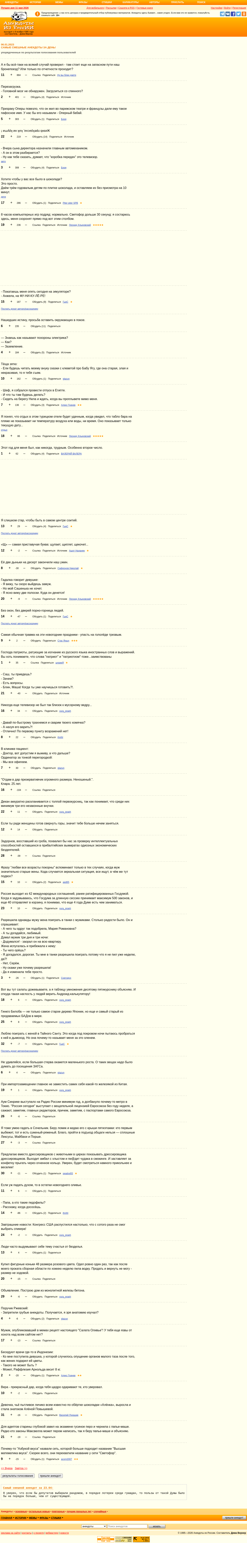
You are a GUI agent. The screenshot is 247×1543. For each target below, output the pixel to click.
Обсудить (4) (37, 97)
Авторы (154, 2)
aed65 (66, 882)
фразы (44, 1518)
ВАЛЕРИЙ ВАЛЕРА (71, 453)
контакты (27, 1533)
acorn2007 (66, 1459)
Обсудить (36, 568)
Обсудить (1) (37, 119)
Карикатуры (131, 2)
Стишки (107, 2)
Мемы (59, 2)
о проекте (39, 1533)
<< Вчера (7, 1468)
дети (3, 196)
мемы (33, 1518)
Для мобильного (95, 8)
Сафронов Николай (68, 568)
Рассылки (111, 8)
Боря (63, 119)
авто (3, 161)
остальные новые (39, 1511)
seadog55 (68, 1173)
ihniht (60, 737)
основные (21, 1511)
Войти (227, 8)
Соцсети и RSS (126, 8)
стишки (56, 1518)
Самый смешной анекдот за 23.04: (28, 1487)
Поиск (201, 2)
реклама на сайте (10, 1533)
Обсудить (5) (37, 352)
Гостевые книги (144, 8)
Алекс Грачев (68, 405)
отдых (4, 430)
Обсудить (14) (39, 136)
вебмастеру (52, 1533)
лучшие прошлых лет (79, 1511)
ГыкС (65, 302)
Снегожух (66, 978)
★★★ (74, 640)
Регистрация (239, 8)
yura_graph (65, 711)
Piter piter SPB (70, 203)
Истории (35, 2)
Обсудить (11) (38, 326)
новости (64, 1533)
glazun (66, 378)
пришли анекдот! (234, 1517)
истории (20, 1518)
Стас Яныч (63, 640)
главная (6, 1518)
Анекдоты (11, 2)
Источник (66, 97)
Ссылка (36, 75)
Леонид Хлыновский (80, 225)
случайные (100, 1511)
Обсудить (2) (39, 882)
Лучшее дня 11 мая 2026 (15, 8)
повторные (58, 1511)
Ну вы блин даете (66, 75)
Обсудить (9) (39, 302)
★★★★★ (98, 225)
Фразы (83, 2)
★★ (79, 405)
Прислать (177, 2)
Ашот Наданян (77, 550)
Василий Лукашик (68, 1415)
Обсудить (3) (37, 405)
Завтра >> (21, 1468)
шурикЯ (60, 662)
